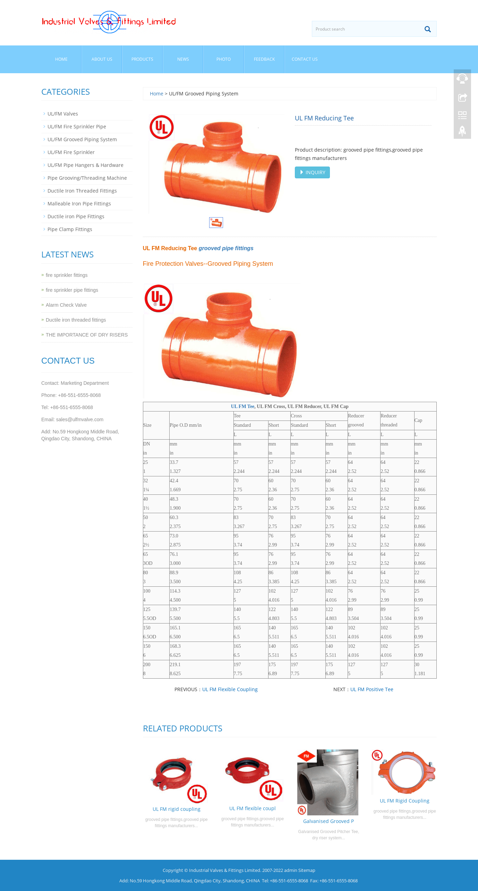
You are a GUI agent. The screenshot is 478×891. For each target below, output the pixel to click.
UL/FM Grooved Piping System (82, 139)
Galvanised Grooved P (328, 821)
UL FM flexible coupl (252, 808)
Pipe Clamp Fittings (70, 229)
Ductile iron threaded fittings (76, 320)
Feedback (264, 59)
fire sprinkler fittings (67, 275)
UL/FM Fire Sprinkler (71, 152)
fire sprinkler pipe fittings (72, 290)
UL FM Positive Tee (371, 689)
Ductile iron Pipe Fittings (76, 216)
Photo (223, 59)
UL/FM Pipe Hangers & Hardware (85, 165)
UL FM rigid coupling (176, 809)
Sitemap (306, 870)
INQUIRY (312, 172)
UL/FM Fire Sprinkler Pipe (77, 126)
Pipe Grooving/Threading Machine (87, 178)
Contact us (305, 59)
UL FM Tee (243, 406)
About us (102, 59)
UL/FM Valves (63, 113)
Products (142, 59)
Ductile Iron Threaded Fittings (82, 190)
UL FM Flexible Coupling (230, 689)
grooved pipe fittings (226, 248)
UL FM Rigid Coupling (404, 800)
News (183, 59)
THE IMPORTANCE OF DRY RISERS (87, 335)
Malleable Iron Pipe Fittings (79, 203)
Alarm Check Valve (66, 305)
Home (61, 59)
